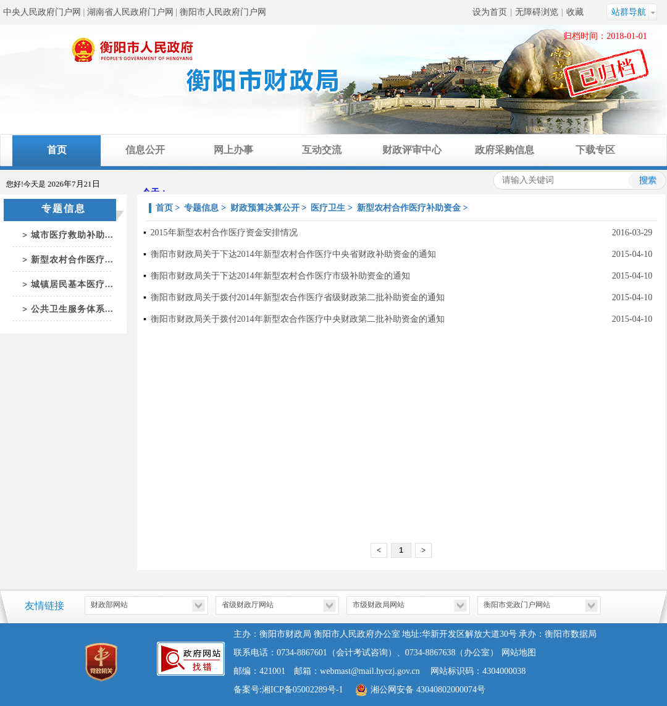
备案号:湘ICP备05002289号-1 (288, 689)
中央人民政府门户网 (42, 12)
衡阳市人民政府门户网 (223, 12)
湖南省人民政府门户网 (130, 12)
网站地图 (518, 652)
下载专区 (595, 150)
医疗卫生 (328, 207)
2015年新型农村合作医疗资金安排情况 (224, 232)
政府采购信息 (504, 150)
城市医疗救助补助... (72, 235)
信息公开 (145, 150)
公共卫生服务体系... (72, 309)
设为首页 (489, 12)
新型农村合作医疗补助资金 (409, 207)
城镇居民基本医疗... (72, 284)
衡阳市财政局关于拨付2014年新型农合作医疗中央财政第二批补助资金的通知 (298, 319)
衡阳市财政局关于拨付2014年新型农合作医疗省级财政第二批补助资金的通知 (298, 297)
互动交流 (322, 150)
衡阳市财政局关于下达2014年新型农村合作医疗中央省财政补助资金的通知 (293, 254)
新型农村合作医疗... (72, 259)
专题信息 (201, 207)
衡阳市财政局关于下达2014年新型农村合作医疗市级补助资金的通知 (280, 275)
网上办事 (233, 150)
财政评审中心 (412, 150)
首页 (57, 150)
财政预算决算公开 (265, 207)
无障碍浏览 (536, 12)
